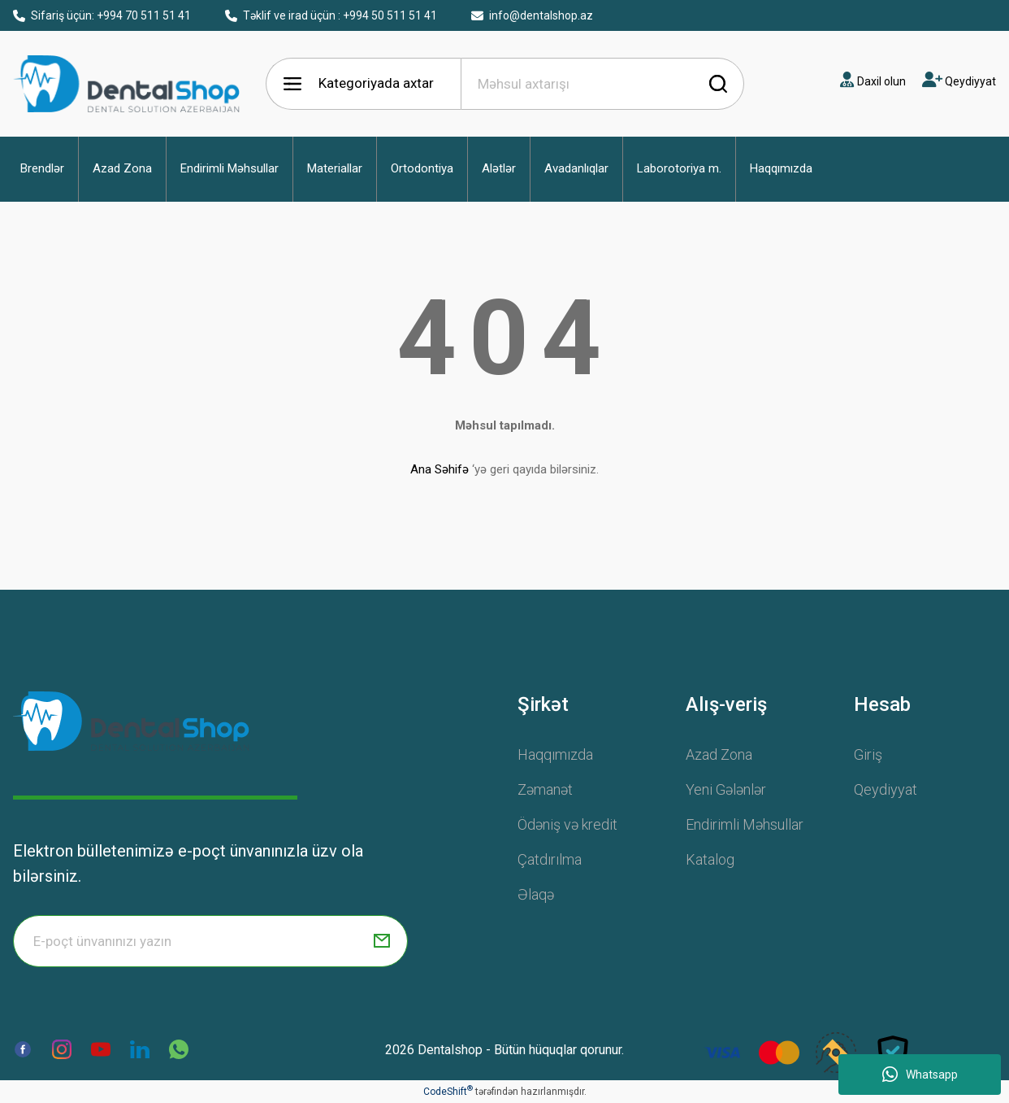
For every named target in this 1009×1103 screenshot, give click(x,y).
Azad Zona (719, 754)
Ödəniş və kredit (567, 824)
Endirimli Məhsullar (744, 824)
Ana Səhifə (439, 469)
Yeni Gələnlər (726, 789)
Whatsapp (920, 1074)
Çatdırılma (549, 859)
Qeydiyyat (885, 789)
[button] (42, 169)
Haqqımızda (555, 754)
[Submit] (382, 941)
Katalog (710, 859)
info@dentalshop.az (532, 15)
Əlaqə (535, 894)
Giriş (868, 754)
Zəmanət (545, 789)
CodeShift (448, 1091)
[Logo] (131, 720)
